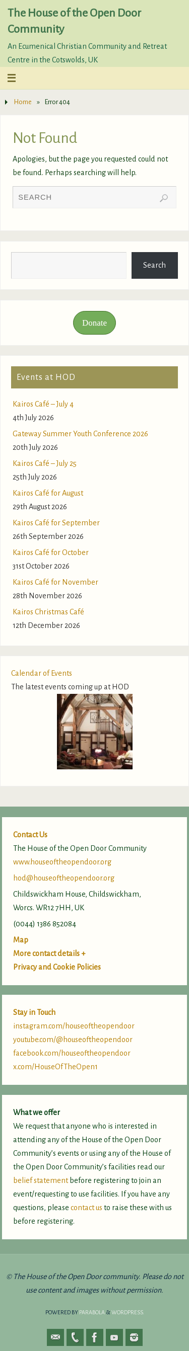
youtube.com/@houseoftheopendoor (73, 1040)
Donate (94, 323)
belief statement (40, 1180)
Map (20, 940)
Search (154, 265)
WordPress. (127, 1312)
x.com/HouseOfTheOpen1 (55, 1067)
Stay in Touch (34, 1012)
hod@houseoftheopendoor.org (63, 878)
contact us (86, 1208)
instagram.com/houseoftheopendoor (74, 1026)
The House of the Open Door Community (74, 21)
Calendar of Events (41, 673)
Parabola (92, 1312)
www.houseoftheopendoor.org (62, 862)
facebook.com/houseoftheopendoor (72, 1053)
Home (23, 102)
